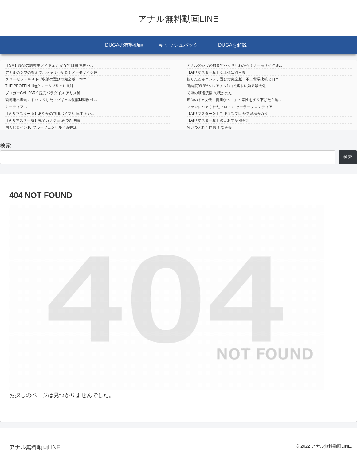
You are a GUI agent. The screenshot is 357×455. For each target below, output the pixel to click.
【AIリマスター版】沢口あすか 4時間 (218, 120)
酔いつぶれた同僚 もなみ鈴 (209, 127)
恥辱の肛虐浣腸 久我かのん (209, 93)
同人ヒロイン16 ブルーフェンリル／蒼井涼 (41, 127)
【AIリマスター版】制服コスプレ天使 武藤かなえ (228, 113)
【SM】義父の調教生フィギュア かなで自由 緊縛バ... (49, 65)
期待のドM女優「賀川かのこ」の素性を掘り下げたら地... (234, 100)
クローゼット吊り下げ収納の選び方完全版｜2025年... (49, 79)
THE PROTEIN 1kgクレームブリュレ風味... (41, 86)
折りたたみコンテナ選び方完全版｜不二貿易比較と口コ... (234, 79)
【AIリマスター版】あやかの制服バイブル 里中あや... (49, 113)
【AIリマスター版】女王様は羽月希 (216, 72)
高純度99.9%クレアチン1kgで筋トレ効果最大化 (226, 86)
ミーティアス (16, 107)
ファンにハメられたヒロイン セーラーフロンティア (230, 107)
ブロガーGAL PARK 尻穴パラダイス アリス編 (42, 93)
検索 (5, 145)
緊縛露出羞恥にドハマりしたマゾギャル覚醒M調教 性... (51, 100)
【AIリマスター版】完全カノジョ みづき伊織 (42, 120)
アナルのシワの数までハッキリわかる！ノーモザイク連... (234, 65)
